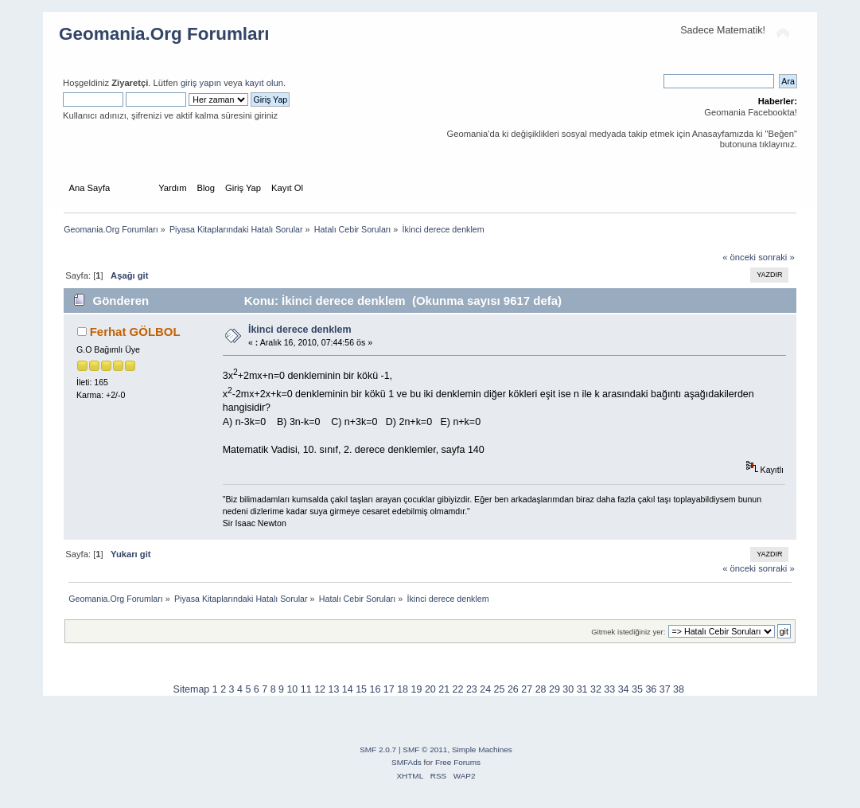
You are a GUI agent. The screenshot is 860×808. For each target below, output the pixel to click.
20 (430, 689)
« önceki (739, 257)
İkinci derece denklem (300, 329)
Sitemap (191, 689)
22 (458, 689)
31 (582, 689)
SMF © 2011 (425, 749)
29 (554, 689)
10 (292, 689)
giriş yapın (201, 83)
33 (609, 689)
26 (513, 689)
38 (678, 689)
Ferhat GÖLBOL (135, 331)
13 (333, 689)
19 (416, 689)
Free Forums (458, 762)
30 (568, 689)
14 (347, 689)
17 (389, 689)
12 (319, 689)
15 (361, 689)
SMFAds (406, 762)
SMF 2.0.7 (378, 749)
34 (623, 689)
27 (526, 689)
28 (541, 689)
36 (650, 689)
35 (637, 689)
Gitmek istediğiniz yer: (628, 631)
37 (665, 689)
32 (595, 689)
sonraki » (776, 257)
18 (402, 689)
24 (485, 689)
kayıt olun (264, 83)
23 (471, 689)
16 (375, 689)
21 (443, 689)
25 (499, 689)
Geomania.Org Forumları (164, 34)
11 (306, 689)
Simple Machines (482, 749)
